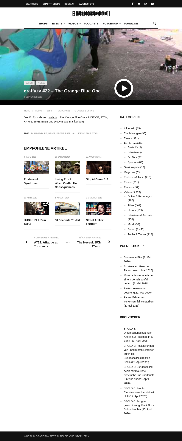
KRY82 (81, 133)
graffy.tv (52, 117)
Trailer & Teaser (137, 234)
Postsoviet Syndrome (31, 181)
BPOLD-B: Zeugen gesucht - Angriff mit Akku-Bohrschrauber (139, 405)
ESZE (68, 133)
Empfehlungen (132, 133)
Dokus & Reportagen (140, 196)
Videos (74, 23)
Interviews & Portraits (140, 215)
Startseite (32, 4)
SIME (88, 133)
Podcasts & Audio (134, 177)
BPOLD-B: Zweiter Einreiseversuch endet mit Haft (139, 392)
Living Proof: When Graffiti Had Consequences (67, 183)
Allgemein (129, 128)
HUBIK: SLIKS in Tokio (35, 222)
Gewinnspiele (132, 167)
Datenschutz (86, 4)
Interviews (134, 152)
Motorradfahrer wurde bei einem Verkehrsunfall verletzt (138, 279)
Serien (29, 83)
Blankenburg (39, 133)
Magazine (131, 23)
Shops (43, 23)
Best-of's (133, 147)
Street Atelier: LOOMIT (95, 222)
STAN (94, 133)
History (132, 210)
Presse (128, 182)
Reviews (129, 187)
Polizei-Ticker (132, 246)
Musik (131, 224)
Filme (131, 205)
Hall (74, 133)
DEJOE (51, 133)
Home (27, 110)
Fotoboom (111, 23)
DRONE (60, 133)
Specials (133, 162)
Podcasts (91, 23)
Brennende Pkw (133, 257)
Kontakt (69, 4)
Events (58, 23)
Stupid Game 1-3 (97, 179)
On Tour (132, 157)
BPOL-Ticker (130, 317)
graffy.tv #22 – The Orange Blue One (76, 110)
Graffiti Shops (51, 4)
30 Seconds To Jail (67, 220)
